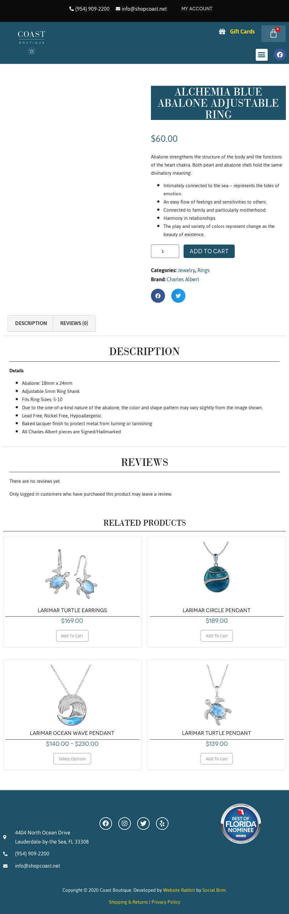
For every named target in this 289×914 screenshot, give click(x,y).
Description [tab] (31, 323)
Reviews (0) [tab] (74, 323)
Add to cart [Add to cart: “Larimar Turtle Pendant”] (217, 759)
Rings (203, 270)
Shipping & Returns (128, 901)
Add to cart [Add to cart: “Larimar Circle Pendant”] (217, 636)
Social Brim (214, 890)
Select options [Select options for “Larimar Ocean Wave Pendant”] (72, 759)
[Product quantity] (165, 251)
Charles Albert (183, 279)
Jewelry (186, 270)
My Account (197, 9)
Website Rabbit (179, 890)
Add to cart (209, 251)
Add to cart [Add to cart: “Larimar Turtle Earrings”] (72, 636)
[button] (262, 55)
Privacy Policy (166, 901)
